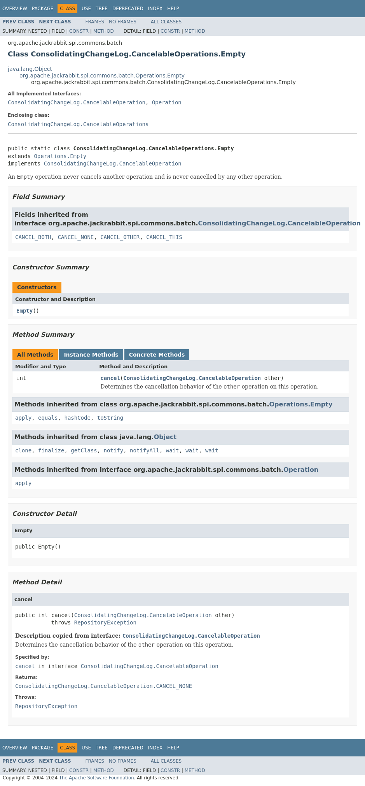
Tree (102, 8)
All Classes (166, 22)
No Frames (122, 22)
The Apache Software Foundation (96, 778)
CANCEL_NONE (76, 237)
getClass (84, 450)
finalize (51, 450)
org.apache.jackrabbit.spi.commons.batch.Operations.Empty (102, 75)
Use (86, 8)
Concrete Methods (157, 355)
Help (173, 8)
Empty (24, 311)
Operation (167, 102)
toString (110, 418)
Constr (79, 31)
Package (42, 8)
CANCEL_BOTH (33, 237)
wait (172, 450)
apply (23, 418)
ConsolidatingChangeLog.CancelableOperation (76, 102)
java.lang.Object (30, 69)
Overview (14, 8)
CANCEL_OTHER (120, 237)
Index (155, 8)
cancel (110, 378)
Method (103, 31)
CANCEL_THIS (164, 237)
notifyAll (144, 450)
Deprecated (127, 8)
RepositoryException (105, 622)
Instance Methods (91, 355)
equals (48, 418)
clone (23, 450)
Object (165, 437)
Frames (95, 22)
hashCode (77, 418)
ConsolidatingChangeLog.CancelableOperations (78, 124)
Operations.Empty (60, 156)
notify (114, 450)
